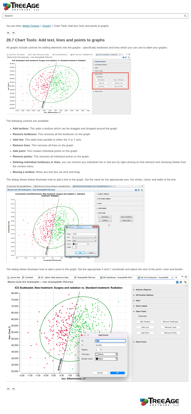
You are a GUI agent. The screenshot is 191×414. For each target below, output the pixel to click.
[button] (185, 15)
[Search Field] (95, 15)
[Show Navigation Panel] (187, 7)
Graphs (46, 26)
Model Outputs (31, 26)
